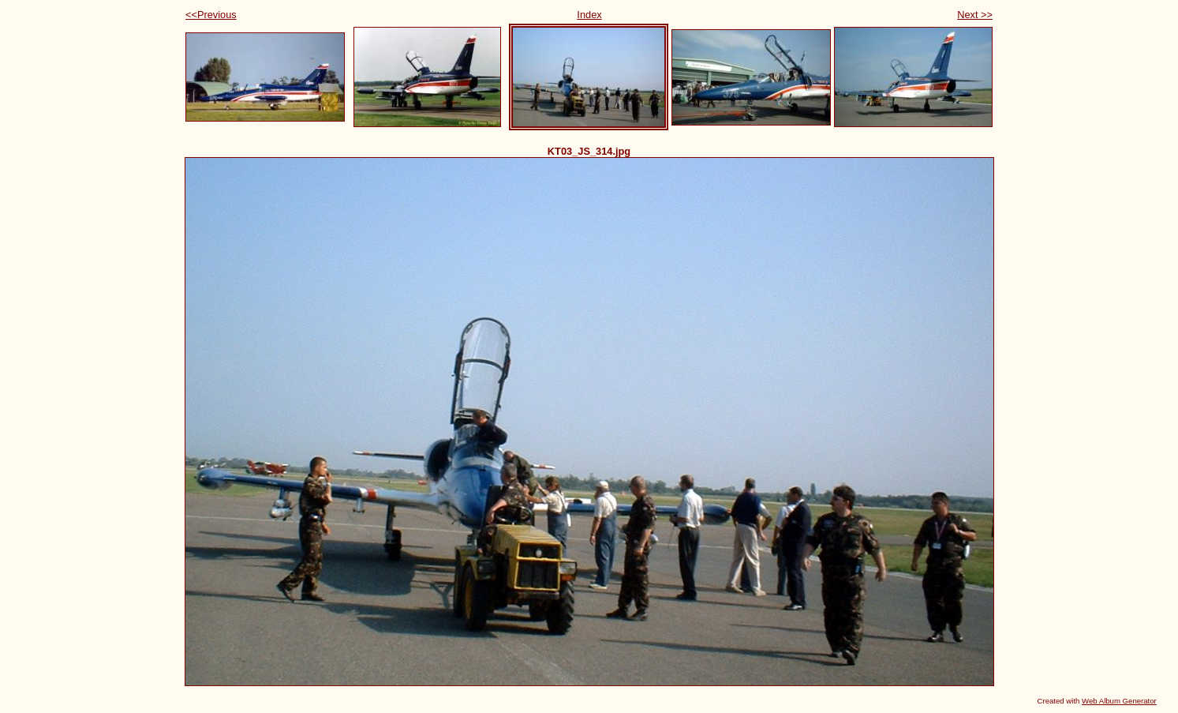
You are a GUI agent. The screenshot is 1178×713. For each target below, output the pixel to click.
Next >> (975, 15)
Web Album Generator (1119, 700)
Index (589, 15)
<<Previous (211, 15)
